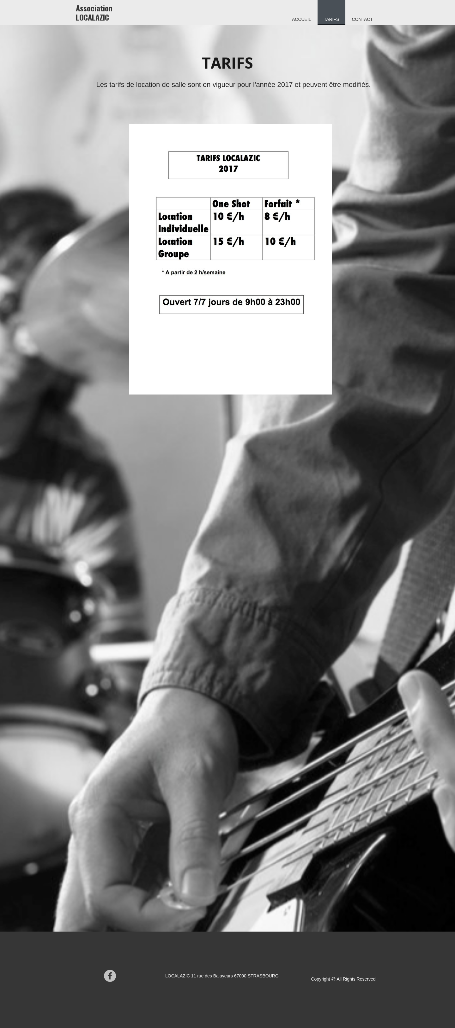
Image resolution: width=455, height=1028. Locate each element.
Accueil (301, 19)
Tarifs (331, 19)
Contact (362, 19)
